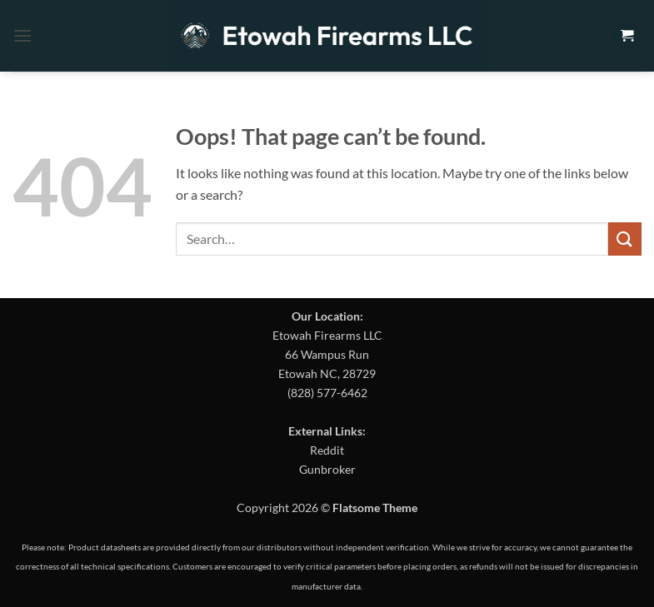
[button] (22, 35)
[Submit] (625, 238)
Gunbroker (327, 469)
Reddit (327, 450)
